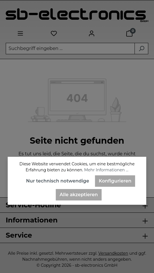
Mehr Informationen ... (106, 169)
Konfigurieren (115, 181)
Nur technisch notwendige (57, 181)
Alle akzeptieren (79, 194)
